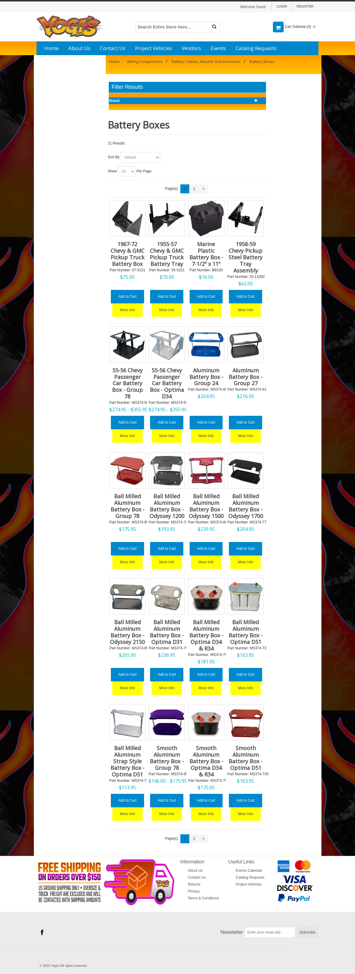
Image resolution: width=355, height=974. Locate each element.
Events (218, 48)
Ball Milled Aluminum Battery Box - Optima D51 (245, 631)
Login (282, 6)
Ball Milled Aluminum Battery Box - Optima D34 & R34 (206, 635)
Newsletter (231, 932)
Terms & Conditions (203, 898)
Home (51, 48)
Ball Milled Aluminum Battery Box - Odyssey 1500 (206, 506)
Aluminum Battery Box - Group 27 (245, 377)
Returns (194, 884)
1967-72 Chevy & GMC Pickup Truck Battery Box (127, 253)
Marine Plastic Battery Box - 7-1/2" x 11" (206, 253)
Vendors (191, 48)
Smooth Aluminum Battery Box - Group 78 (167, 757)
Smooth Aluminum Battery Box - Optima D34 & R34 (206, 761)
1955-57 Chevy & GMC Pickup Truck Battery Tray (167, 253)
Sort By (114, 157)
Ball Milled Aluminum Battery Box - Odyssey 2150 (127, 631)
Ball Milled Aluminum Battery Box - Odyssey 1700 (245, 506)
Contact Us (113, 48)
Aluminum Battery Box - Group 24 (206, 377)
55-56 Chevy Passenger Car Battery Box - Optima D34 (167, 383)
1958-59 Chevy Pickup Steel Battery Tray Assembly (245, 257)
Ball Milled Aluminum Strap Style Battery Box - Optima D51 (127, 761)
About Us (79, 48)
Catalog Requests (256, 48)
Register (305, 6)
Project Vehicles (153, 48)
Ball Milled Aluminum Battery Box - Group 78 (127, 506)
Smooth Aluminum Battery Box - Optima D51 (245, 757)
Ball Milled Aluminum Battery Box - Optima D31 (167, 631)
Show (112, 171)
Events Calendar (249, 870)
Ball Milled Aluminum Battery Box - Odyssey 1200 (166, 506)
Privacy (194, 891)
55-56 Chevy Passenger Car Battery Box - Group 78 (127, 383)
